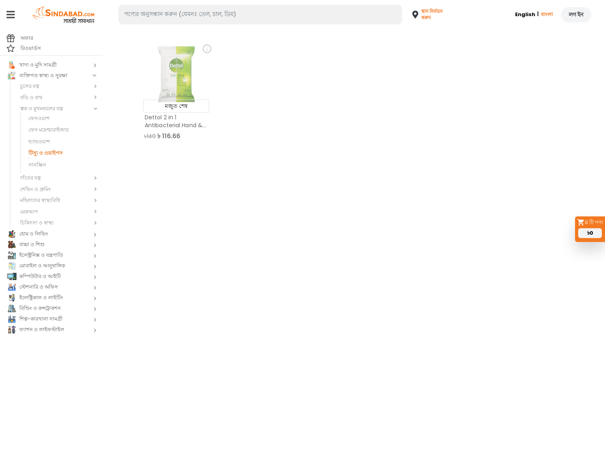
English (525, 14)
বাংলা (547, 14)
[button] (424, 14)
